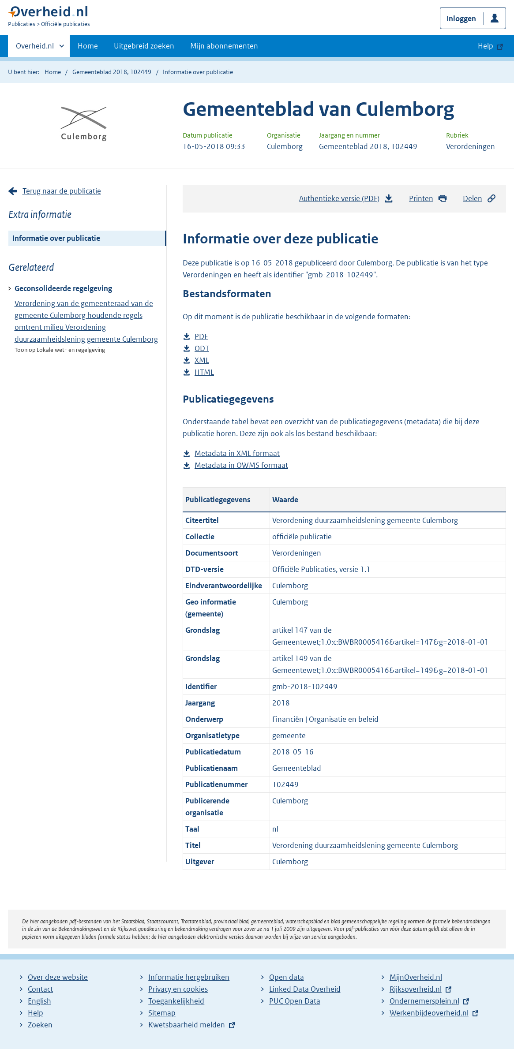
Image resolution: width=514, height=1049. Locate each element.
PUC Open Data (294, 1001)
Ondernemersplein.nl (424, 1001)
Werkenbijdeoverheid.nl (429, 1013)
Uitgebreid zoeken (144, 46)
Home (88, 46)
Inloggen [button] (461, 18)
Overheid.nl (35, 48)
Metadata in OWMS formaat (241, 465)
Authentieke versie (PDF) (346, 201)
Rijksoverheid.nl (416, 989)
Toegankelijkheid (176, 1001)
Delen (479, 199)
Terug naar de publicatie (62, 191)
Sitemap (162, 1013)
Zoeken (40, 1025)
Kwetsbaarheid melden (186, 1025)
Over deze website (58, 977)
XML (202, 360)
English (39, 1001)
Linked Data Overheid (305, 989)
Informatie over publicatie (56, 238)
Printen (428, 199)
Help (35, 1013)
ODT (202, 349)
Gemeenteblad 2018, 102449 (111, 72)
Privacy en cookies (178, 989)
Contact (40, 989)
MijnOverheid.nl (416, 977)
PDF (201, 337)
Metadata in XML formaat (237, 453)
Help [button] (485, 46)
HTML (204, 372)
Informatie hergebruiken (188, 977)
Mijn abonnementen (224, 46)
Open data (286, 977)
